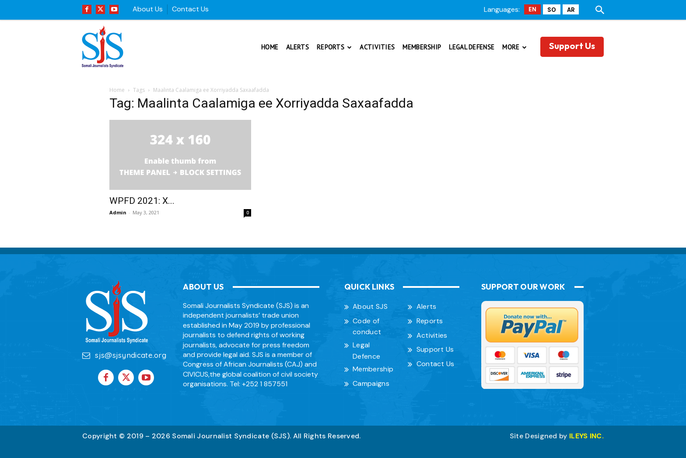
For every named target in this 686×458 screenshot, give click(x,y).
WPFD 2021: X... (142, 201)
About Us (148, 9)
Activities (432, 335)
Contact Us (190, 9)
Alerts (426, 306)
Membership (373, 369)
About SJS (370, 306)
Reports (429, 320)
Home (117, 90)
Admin (117, 212)
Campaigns (371, 383)
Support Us (435, 349)
